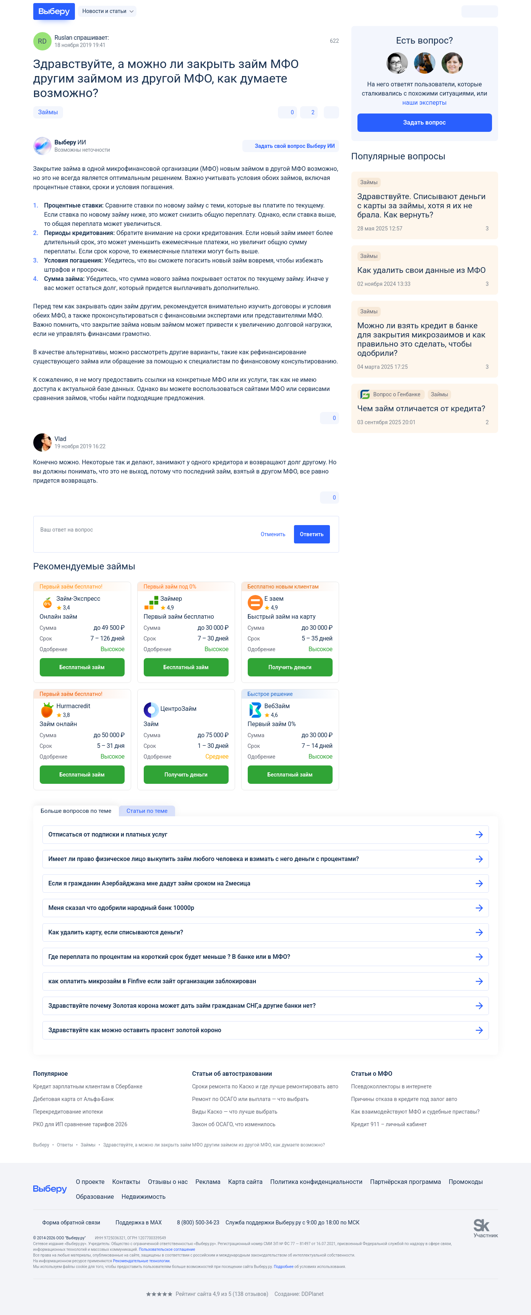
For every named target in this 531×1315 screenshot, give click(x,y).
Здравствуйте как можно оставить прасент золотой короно (135, 1030)
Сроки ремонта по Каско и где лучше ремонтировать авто (265, 1086)
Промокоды (466, 1181)
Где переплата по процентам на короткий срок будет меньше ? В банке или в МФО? (170, 956)
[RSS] (97, 1294)
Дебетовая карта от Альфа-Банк (73, 1099)
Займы (48, 112)
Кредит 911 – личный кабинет (389, 1124)
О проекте (90, 1181)
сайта (254, 1181)
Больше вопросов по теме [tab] (76, 810)
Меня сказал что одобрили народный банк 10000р (121, 907)
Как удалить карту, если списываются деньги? (116, 932)
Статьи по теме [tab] (147, 810)
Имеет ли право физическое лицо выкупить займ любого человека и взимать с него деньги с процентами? (204, 859)
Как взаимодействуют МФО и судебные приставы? (415, 1112)
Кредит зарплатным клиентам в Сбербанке (88, 1086)
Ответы (65, 1145)
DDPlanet (313, 1294)
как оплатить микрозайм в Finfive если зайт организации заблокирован (152, 981)
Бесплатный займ (81, 667)
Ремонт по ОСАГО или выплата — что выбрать (250, 1099)
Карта (236, 1181)
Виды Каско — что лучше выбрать (234, 1112)
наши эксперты (425, 102)
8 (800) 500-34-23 (193, 1222)
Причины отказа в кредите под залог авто (404, 1099)
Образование (95, 1196)
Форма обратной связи (67, 1222)
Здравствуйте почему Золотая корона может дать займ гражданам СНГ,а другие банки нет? (182, 1005)
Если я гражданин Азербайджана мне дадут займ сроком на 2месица (149, 883)
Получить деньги (289, 667)
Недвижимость (144, 1196)
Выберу (41, 1145)
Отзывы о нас (168, 1181)
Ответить (312, 534)
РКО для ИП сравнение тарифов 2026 (80, 1124)
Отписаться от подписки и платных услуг (108, 834)
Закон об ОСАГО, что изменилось (233, 1124)
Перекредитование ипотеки (68, 1112)
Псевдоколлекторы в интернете (391, 1086)
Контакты (126, 1181)
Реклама (208, 1181)
